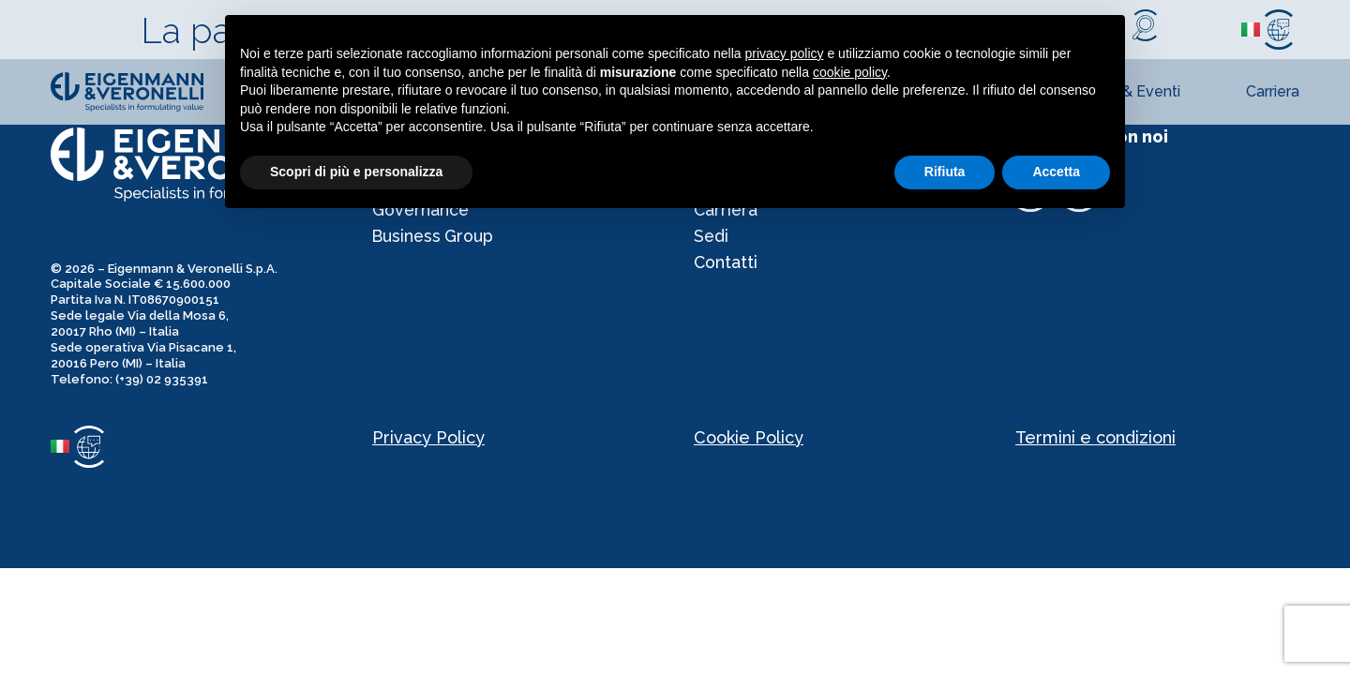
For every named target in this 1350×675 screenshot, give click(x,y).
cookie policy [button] (850, 72)
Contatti (726, 268)
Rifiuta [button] (945, 171)
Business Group (434, 239)
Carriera (1272, 91)
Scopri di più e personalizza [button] (356, 171)
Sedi (711, 239)
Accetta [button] (1056, 171)
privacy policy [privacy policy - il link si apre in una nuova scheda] (784, 53)
